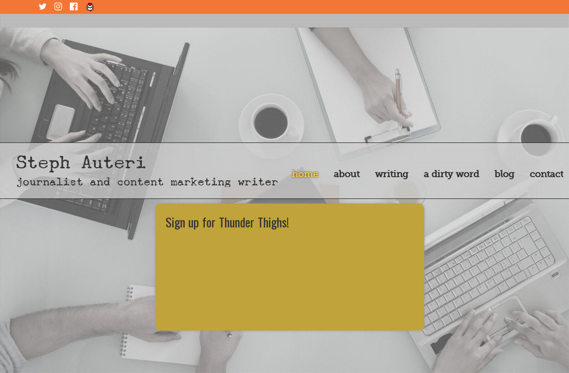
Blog (504, 174)
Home (305, 174)
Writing (391, 174)
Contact (546, 174)
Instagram (59, 7)
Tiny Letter (90, 7)
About (347, 174)
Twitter (44, 7)
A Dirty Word (451, 174)
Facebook (75, 7)
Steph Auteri (81, 162)
